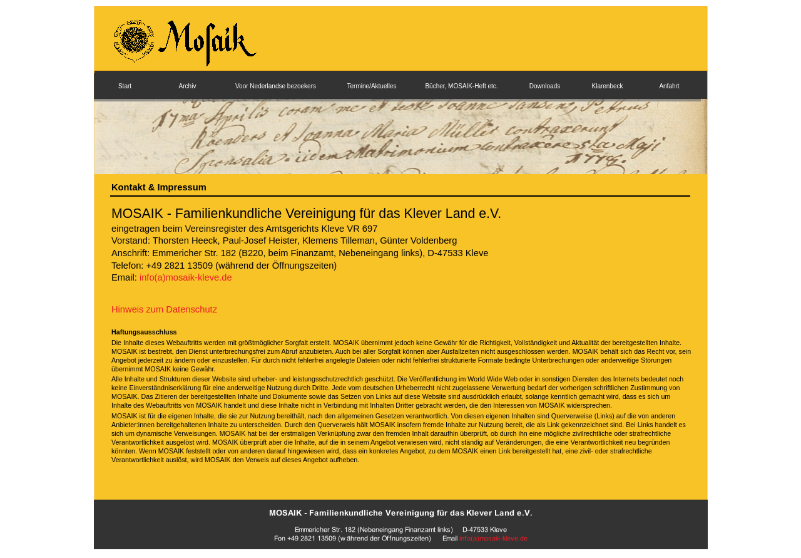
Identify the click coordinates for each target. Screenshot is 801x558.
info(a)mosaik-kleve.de (186, 277)
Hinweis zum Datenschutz (164, 309)
